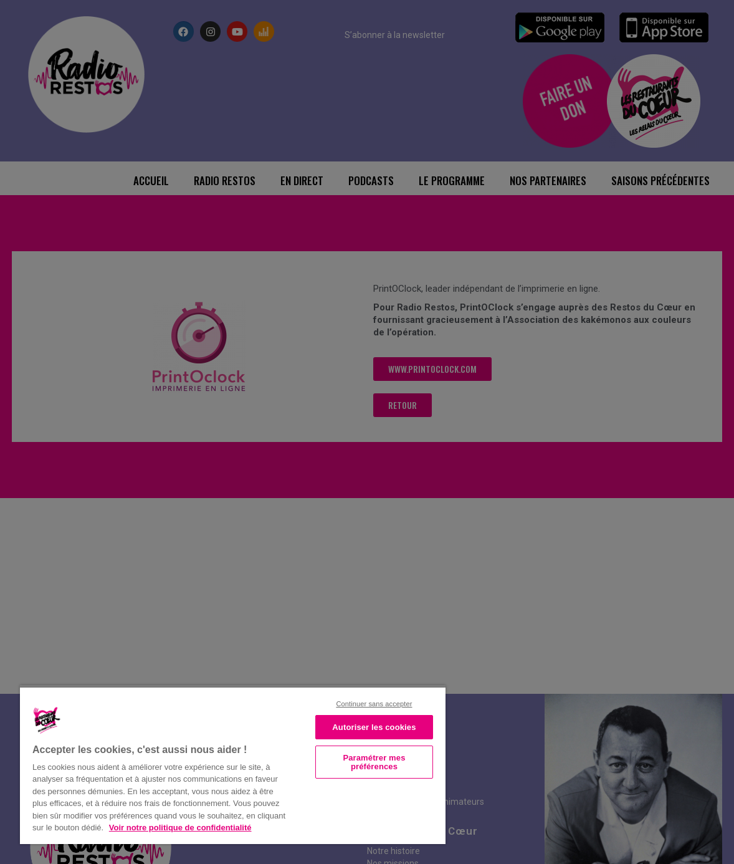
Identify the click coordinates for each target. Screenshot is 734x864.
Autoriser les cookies (374, 727)
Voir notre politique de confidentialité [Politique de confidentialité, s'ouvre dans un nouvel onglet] (180, 827)
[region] (233, 764)
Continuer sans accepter (374, 704)
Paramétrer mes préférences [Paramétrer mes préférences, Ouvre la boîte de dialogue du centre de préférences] (374, 761)
